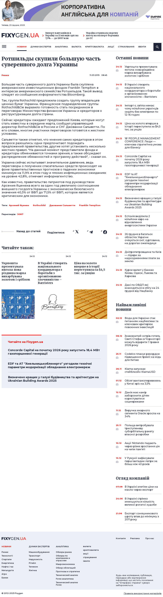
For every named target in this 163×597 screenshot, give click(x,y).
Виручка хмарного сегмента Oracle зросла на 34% (142, 413)
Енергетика (8, 563)
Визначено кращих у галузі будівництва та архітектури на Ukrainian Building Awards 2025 (53, 378)
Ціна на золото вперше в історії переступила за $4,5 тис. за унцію (142, 126)
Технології (7, 556)
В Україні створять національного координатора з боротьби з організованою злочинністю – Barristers (143, 90)
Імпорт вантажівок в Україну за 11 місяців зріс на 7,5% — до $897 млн (60, 36)
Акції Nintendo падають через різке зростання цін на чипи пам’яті (142, 446)
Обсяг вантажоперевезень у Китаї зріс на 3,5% (143, 382)
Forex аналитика (65, 579)
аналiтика (62, 546)
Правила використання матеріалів (142, 593)
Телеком (33, 567)
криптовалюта (94, 46)
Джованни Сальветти (62, 205)
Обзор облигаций (66, 568)
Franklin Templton (89, 205)
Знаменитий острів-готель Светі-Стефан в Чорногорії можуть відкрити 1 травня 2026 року (142, 340)
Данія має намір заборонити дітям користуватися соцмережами (139, 397)
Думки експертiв (40, 46)
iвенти (142, 46)
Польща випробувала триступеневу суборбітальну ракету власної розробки (139, 430)
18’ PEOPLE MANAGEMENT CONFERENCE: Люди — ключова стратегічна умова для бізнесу (143, 143)
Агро (4, 574)
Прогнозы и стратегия (68, 571)
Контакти (121, 538)
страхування (126, 46)
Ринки (5, 75)
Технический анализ (67, 575)
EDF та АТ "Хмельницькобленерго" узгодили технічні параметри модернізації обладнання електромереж (50, 365)
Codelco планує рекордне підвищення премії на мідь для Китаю (143, 356)
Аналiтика (61, 46)
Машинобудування (39, 552)
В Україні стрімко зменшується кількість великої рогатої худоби (141, 501)
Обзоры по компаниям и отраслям (63, 558)
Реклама (135, 538)
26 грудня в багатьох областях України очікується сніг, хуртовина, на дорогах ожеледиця (142, 239)
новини (22, 46)
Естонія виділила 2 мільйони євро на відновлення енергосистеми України (141, 221)
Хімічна (33, 570)
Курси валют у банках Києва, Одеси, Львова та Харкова (141, 273)
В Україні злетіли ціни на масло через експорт (141, 488)
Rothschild (39, 205)
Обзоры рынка (64, 552)
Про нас (149, 538)
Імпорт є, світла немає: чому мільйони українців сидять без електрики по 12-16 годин (141, 110)
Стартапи (7, 559)
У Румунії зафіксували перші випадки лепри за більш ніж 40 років (141, 461)
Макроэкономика (65, 564)
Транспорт (34, 556)
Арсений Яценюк (19, 205)
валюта (76, 46)
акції (111, 46)
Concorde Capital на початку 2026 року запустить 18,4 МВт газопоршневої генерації (54, 351)
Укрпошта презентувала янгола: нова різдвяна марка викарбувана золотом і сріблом (141, 71)
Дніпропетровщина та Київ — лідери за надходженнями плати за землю (143, 256)
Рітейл (32, 563)
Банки (5, 577)
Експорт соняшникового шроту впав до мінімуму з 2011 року (142, 516)
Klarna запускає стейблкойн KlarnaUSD (140, 370)
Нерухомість (35, 559)
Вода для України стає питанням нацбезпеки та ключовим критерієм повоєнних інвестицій (141, 323)
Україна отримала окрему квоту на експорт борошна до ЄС (101, 36)
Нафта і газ (7, 567)
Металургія (8, 570)
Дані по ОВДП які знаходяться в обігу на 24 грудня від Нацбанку (142, 287)
